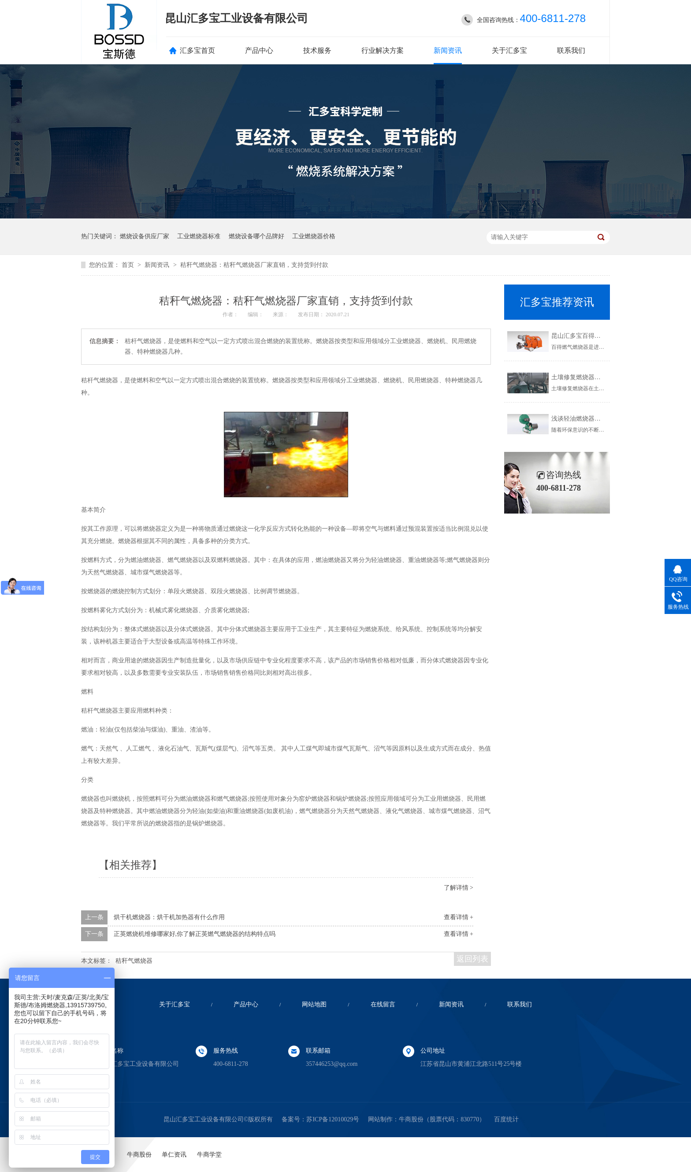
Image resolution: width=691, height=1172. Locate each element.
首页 (129, 265)
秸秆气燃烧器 (133, 961)
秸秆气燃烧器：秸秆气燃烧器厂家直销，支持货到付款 (254, 265)
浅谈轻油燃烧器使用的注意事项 (594, 418)
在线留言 (383, 1004)
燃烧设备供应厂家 (144, 236)
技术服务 (317, 50)
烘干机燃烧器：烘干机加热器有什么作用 (169, 917)
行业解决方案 (382, 50)
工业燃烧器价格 (313, 236)
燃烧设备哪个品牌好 (256, 236)
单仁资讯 (174, 1154)
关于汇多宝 (509, 50)
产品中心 (259, 50)
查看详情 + (458, 917)
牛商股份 (411, 1119)
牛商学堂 (209, 1154)
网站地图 (314, 1004)
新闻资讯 (448, 50)
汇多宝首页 (197, 50)
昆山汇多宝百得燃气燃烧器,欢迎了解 (601, 336)
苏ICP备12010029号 (332, 1119)
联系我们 (571, 50)
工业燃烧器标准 (198, 236)
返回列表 (472, 958)
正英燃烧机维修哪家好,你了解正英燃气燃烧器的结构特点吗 (195, 934)
